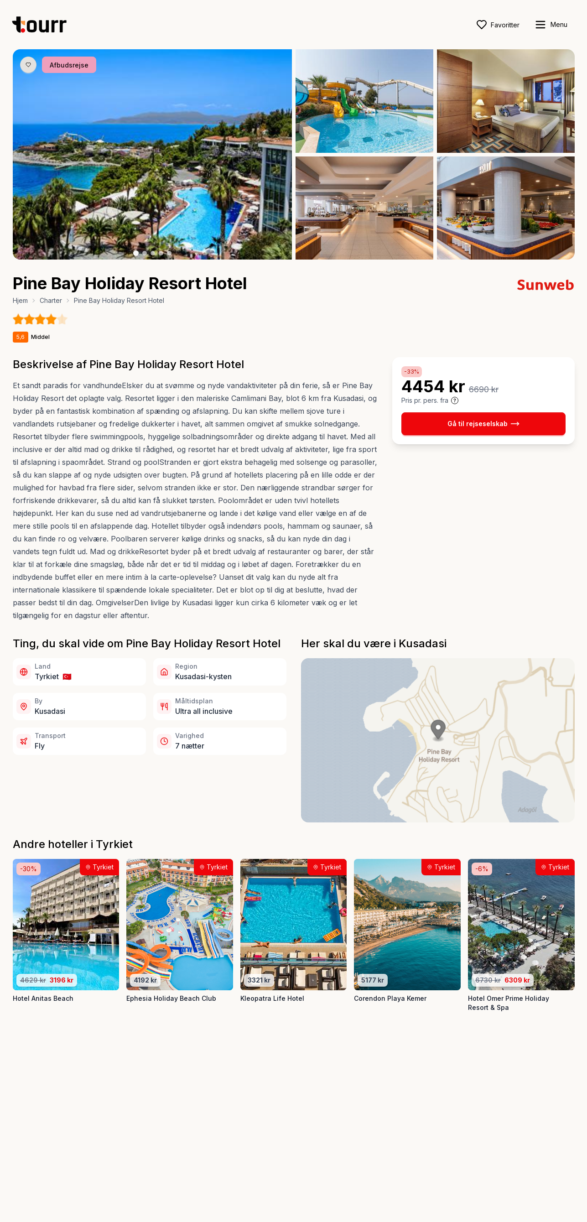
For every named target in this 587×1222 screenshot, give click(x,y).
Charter (51, 300)
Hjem (20, 300)
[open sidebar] (551, 25)
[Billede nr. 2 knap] (144, 253)
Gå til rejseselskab (483, 423)
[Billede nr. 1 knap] (136, 253)
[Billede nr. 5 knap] (169, 253)
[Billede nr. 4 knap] (161, 253)
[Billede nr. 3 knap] (153, 253)
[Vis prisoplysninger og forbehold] (454, 400)
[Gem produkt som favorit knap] (28, 65)
